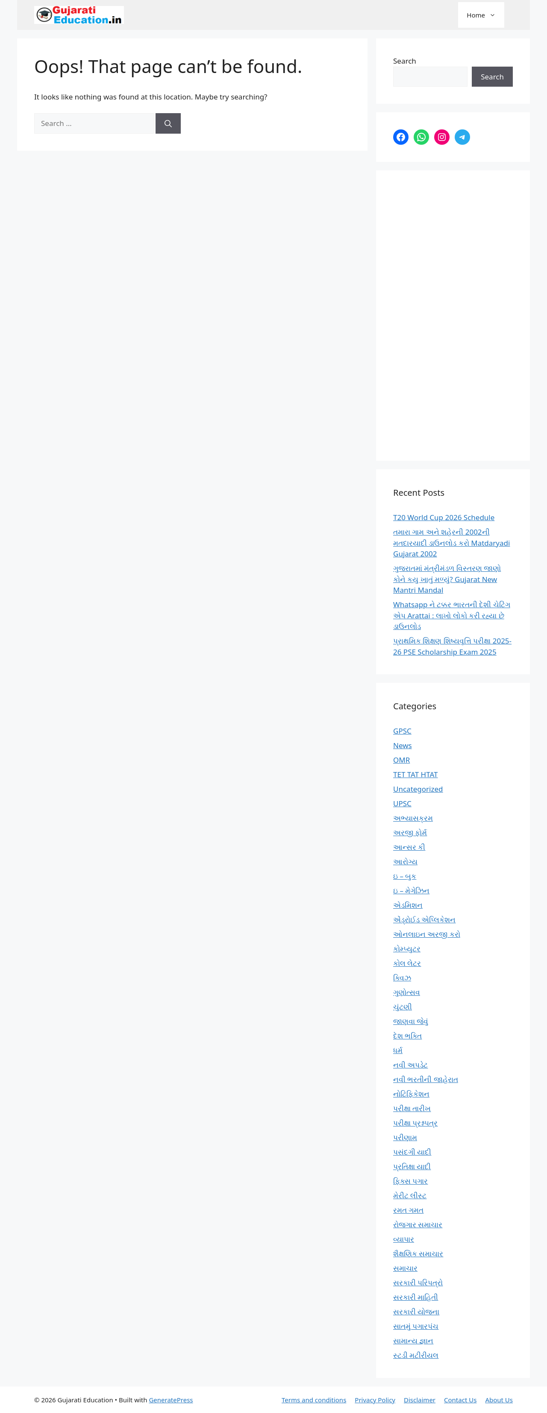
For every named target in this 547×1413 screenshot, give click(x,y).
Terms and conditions (314, 1399)
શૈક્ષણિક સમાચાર (418, 1253)
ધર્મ (398, 1050)
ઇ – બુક (404, 876)
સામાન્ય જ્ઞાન (413, 1341)
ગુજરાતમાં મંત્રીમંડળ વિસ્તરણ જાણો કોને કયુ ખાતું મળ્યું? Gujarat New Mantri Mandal (447, 579)
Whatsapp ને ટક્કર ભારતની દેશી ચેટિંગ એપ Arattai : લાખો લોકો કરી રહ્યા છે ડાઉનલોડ (451, 615)
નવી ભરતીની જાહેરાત (425, 1079)
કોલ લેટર (407, 963)
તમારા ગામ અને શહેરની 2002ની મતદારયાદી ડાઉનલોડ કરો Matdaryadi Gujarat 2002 (451, 543)
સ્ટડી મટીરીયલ (415, 1355)
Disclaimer (419, 1399)
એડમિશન (408, 905)
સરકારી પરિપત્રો (418, 1282)
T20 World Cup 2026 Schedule (443, 517)
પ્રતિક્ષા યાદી (412, 1166)
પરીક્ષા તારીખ (412, 1108)
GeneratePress (171, 1399)
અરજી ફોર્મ (410, 832)
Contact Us (460, 1399)
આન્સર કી (409, 847)
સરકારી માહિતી (415, 1297)
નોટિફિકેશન (411, 1094)
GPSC (402, 731)
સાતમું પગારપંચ (415, 1326)
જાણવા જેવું (410, 1021)
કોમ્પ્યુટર (407, 949)
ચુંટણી (402, 1007)
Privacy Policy (375, 1399)
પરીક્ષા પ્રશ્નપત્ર (415, 1123)
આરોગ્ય (405, 861)
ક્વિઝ (402, 978)
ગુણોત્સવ (406, 992)
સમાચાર (405, 1268)
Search (404, 61)
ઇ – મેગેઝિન (411, 890)
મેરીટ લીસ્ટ (409, 1195)
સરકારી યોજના (416, 1311)
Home (485, 15)
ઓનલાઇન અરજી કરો (426, 934)
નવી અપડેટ (410, 1065)
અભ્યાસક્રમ (413, 818)
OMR (401, 760)
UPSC (402, 803)
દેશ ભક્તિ (407, 1036)
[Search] (168, 123)
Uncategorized (418, 789)
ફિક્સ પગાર (410, 1181)
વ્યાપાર (403, 1239)
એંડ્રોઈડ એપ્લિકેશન (424, 919)
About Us (499, 1399)
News (402, 745)
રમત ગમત (408, 1210)
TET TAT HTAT (415, 774)
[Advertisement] (453, 315)
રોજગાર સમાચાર (417, 1224)
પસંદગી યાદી (412, 1152)
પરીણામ (405, 1137)
